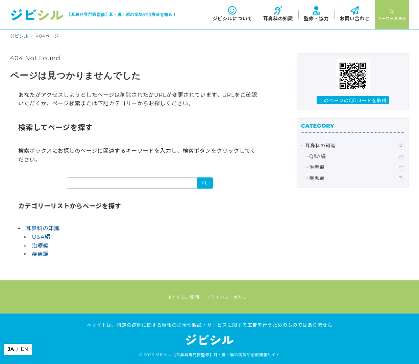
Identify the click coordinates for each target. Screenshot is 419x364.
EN (24, 349)
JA (10, 349)
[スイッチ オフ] (392, 14)
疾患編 (40, 254)
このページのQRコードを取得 (353, 101)
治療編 (40, 245)
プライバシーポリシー (229, 297)
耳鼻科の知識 (43, 228)
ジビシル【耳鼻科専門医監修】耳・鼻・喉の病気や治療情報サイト (217, 354)
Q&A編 (41, 237)
